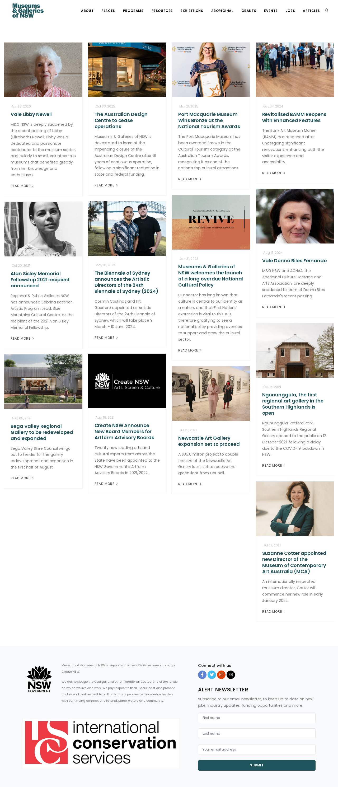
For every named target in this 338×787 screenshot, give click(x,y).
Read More (23, 186)
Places (108, 10)
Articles (311, 10)
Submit (257, 765)
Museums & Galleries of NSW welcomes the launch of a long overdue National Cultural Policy (210, 275)
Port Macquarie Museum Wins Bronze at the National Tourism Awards (209, 120)
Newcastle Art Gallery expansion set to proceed (209, 441)
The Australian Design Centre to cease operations (121, 120)
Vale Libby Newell (31, 114)
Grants (248, 10)
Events (271, 10)
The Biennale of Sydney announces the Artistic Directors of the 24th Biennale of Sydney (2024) (127, 282)
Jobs (290, 10)
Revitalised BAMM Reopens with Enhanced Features (294, 117)
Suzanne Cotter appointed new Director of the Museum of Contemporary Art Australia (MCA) (294, 562)
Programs (133, 10)
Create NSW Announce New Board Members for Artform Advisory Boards (124, 431)
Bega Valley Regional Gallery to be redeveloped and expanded (42, 432)
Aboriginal (222, 10)
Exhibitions (192, 10)
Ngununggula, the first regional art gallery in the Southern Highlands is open (292, 403)
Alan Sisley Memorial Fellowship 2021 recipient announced (40, 279)
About (87, 10)
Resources (162, 10)
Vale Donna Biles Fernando (294, 260)
